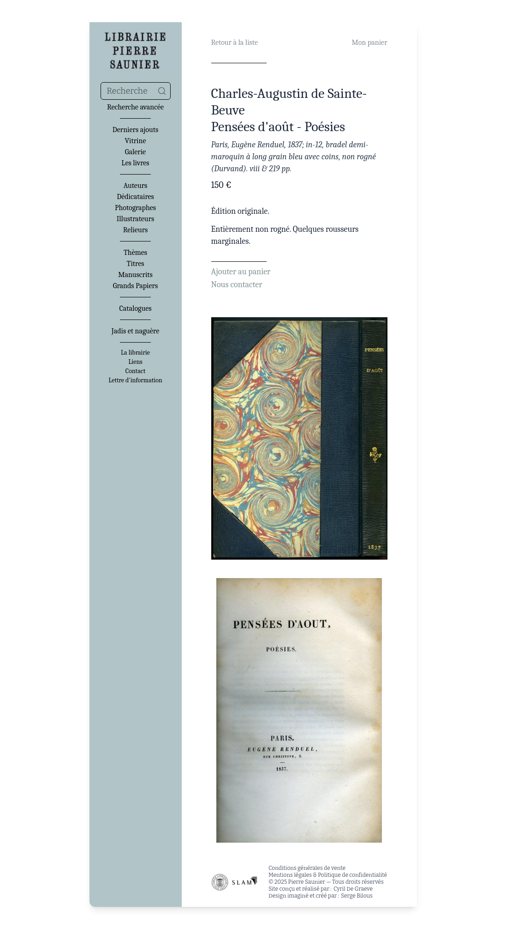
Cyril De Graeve (353, 889)
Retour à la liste (234, 42)
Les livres (135, 163)
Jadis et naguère (135, 331)
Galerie (135, 152)
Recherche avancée (135, 107)
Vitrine (135, 141)
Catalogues (135, 308)
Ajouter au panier (241, 272)
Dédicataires (135, 196)
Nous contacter (236, 285)
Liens (135, 362)
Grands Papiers (135, 286)
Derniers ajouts (135, 129)
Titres (135, 263)
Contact (135, 371)
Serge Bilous (357, 896)
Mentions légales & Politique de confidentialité (327, 875)
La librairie (135, 353)
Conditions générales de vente (306, 868)
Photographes (135, 207)
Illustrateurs (135, 219)
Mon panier (369, 42)
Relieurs (135, 230)
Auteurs (136, 185)
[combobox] (136, 91)
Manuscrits (135, 274)
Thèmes (135, 252)
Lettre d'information (135, 380)
